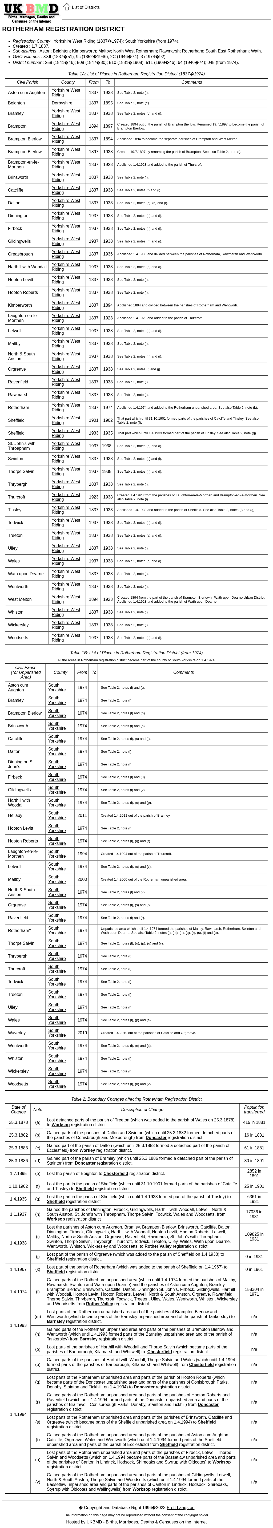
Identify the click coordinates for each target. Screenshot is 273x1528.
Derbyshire (62, 103)
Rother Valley (157, 1246)
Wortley (87, 1150)
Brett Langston (180, 1507)
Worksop (60, 1124)
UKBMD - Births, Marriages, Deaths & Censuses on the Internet (147, 1522)
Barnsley (56, 1321)
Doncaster (156, 1137)
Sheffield (85, 1188)
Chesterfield (115, 1173)
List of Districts (86, 7)
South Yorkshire (57, 687)
